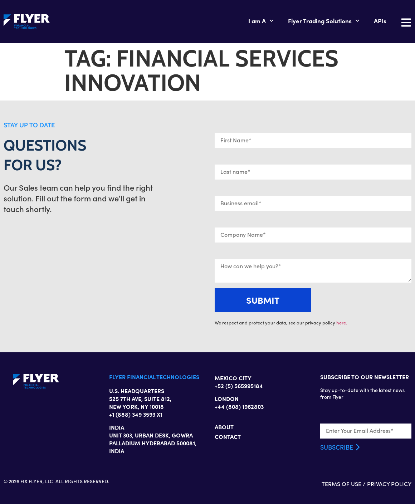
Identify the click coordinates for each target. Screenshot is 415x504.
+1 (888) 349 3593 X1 (135, 414)
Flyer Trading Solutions (324, 20)
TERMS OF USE (341, 484)
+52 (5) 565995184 (239, 386)
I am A (261, 20)
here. (341, 322)
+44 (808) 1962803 (239, 406)
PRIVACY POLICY (389, 484)
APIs (380, 20)
